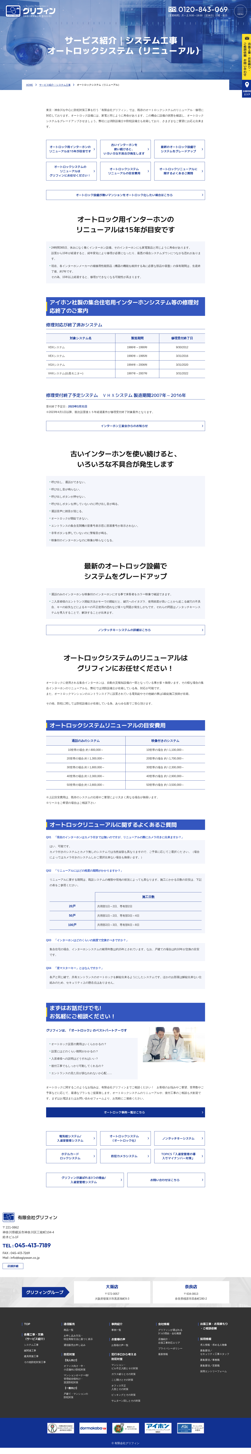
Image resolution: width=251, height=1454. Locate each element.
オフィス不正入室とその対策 (119, 1393)
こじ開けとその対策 (122, 1386)
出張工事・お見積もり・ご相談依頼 (214, 1332)
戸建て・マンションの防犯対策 (76, 1402)
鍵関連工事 (30, 1356)
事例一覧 (116, 1336)
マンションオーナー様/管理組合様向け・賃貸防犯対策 (76, 1385)
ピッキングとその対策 (123, 1401)
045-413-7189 (33, 1251)
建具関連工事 (31, 1362)
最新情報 (163, 1360)
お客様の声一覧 (119, 1351)
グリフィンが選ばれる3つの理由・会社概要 (170, 1338)
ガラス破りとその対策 (123, 1380)
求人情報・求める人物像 (213, 1351)
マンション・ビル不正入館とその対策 (124, 1373)
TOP (27, 1330)
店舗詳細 (12, 1272)
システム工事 (31, 1351)
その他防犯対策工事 (35, 1368)
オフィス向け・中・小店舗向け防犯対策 (75, 1374)
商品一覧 (68, 1336)
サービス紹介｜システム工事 (55, 85)
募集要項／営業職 (210, 1371)
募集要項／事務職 (210, 1366)
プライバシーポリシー (170, 1354)
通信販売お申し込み (75, 1351)
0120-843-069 (202, 9)
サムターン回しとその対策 (125, 1407)
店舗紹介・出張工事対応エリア (169, 1347)
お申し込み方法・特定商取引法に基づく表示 (79, 1343)
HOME (29, 85)
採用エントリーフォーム (213, 1377)
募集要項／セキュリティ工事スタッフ (214, 1358)
